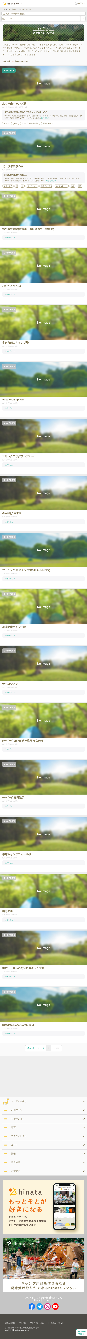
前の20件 (30, 1048)
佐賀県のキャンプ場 (25, 9)
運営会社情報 (10, 1323)
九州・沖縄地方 (12, 9)
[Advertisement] (23, 1076)
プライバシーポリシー (38, 1323)
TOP (4, 9)
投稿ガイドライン (57, 1323)
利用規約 (22, 1323)
